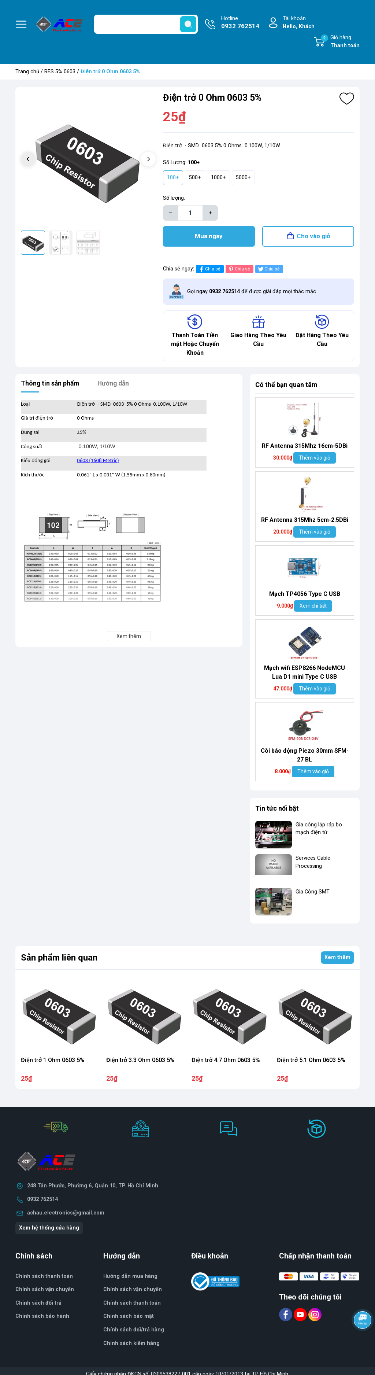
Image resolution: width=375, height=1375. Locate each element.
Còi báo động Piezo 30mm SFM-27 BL (305, 756)
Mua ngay (209, 236)
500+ (195, 177)
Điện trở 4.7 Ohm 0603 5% (226, 1061)
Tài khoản (299, 22)
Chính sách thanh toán (44, 1277)
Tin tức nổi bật (277, 809)
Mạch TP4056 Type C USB (304, 594)
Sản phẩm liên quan (59, 959)
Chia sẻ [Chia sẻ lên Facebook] (209, 270)
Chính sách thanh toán (132, 1304)
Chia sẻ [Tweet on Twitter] (268, 270)
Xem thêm (337, 959)
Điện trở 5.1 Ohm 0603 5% (311, 1061)
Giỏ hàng (340, 42)
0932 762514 (42, 1201)
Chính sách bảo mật (128, 1318)
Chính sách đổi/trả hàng (133, 1331)
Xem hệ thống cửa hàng (49, 1229)
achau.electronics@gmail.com (65, 1214)
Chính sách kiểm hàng (131, 1344)
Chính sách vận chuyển (132, 1291)
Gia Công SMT (313, 893)
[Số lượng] (190, 213)
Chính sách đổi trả (38, 1304)
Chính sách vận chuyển (44, 1291)
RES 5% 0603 (59, 72)
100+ (173, 177)
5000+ (243, 177)
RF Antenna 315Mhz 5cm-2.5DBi (304, 520)
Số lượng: (174, 198)
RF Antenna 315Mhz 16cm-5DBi (305, 446)
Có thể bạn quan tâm (286, 386)
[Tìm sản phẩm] (146, 24)
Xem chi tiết (313, 607)
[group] (88, 159)
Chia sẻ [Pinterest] (238, 270)
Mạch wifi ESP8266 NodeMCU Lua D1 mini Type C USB (304, 673)
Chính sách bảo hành (42, 1318)
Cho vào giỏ (313, 236)
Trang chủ (27, 72)
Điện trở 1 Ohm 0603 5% (53, 1061)
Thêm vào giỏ (314, 459)
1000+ (218, 177)
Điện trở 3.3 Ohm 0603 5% (140, 1061)
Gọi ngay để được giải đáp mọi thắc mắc (251, 293)
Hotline (240, 23)
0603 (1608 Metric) (98, 461)
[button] (148, 159)
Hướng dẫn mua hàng (130, 1277)
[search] (188, 24)
